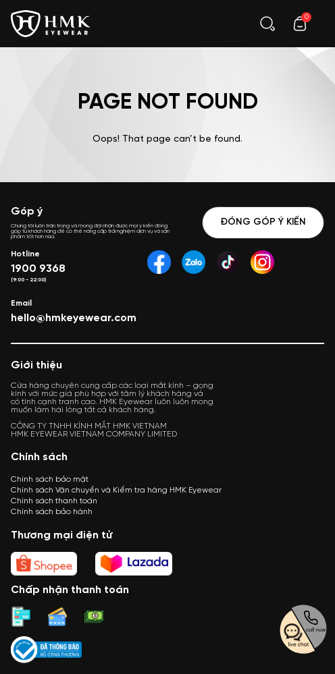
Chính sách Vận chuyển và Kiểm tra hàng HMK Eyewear (116, 490)
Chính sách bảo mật (49, 479)
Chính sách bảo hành (52, 511)
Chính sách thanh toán (54, 501)
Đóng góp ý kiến (263, 222)
